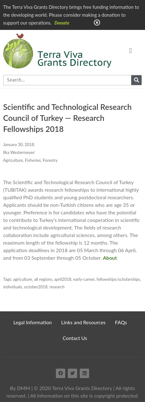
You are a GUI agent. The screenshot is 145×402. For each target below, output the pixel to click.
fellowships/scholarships (118, 279)
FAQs (121, 322)
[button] (130, 51)
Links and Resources (83, 322)
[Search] (136, 80)
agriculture (22, 279)
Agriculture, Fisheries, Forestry (30, 160)
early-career (84, 279)
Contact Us (75, 338)
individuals (12, 286)
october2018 (36, 286)
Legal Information (32, 322)
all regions (43, 279)
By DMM (20, 388)
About (110, 258)
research (56, 286)
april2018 (62, 279)
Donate (61, 22)
